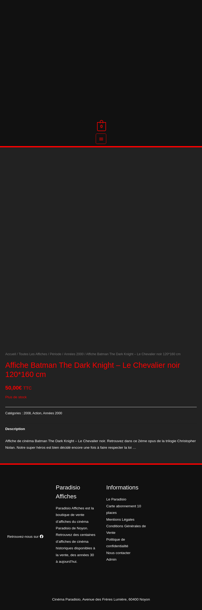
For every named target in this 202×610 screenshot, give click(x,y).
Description (15, 429)
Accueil (10, 354)
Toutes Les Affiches (33, 354)
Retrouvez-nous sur (25, 537)
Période (55, 354)
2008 (27, 413)
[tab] (15, 429)
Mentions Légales (120, 519)
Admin (111, 559)
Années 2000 (74, 354)
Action (36, 413)
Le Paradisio (116, 499)
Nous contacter (118, 553)
